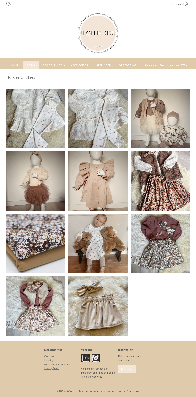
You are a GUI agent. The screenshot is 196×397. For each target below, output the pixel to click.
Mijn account (180, 4)
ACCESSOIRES (81, 65)
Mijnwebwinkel (133, 390)
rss (95, 390)
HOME (15, 65)
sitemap (89, 390)
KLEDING (31, 65)
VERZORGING (129, 65)
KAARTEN (181, 65)
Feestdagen (166, 65)
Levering (48, 360)
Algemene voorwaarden (57, 364)
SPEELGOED (105, 65)
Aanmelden (127, 369)
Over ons (49, 356)
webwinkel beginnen (106, 390)
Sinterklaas (150, 65)
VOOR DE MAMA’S (53, 65)
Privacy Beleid (51, 368)
